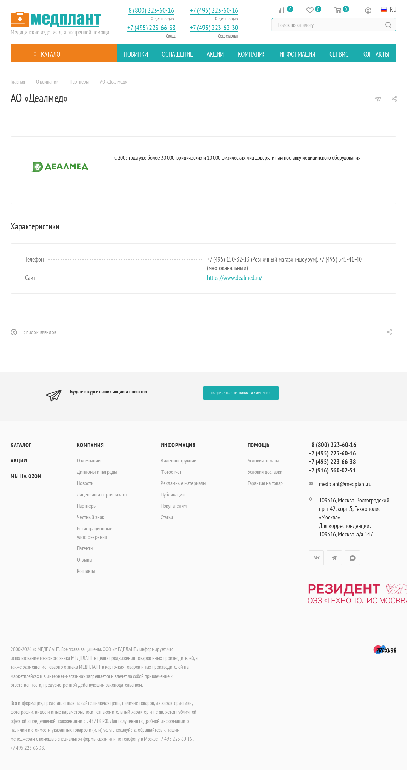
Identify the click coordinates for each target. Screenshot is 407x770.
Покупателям (174, 505)
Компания (90, 444)
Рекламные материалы (183, 483)
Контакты (86, 570)
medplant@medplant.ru (345, 484)
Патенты (85, 548)
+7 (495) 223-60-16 (214, 10)
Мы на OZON (26, 475)
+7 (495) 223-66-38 (151, 28)
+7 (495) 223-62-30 (214, 28)
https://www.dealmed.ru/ (234, 278)
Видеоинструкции (178, 460)
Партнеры (87, 505)
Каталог (21, 444)
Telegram (334, 557)
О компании (89, 460)
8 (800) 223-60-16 (151, 10)
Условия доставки (265, 471)
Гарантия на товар (265, 483)
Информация (178, 444)
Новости (85, 483)
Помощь (259, 444)
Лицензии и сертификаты (102, 494)
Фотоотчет (171, 471)
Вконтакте (316, 557)
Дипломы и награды (97, 471)
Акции (19, 460)
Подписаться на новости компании (241, 393)
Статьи (167, 517)
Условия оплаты (263, 460)
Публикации (173, 494)
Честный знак (90, 517)
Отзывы (84, 559)
